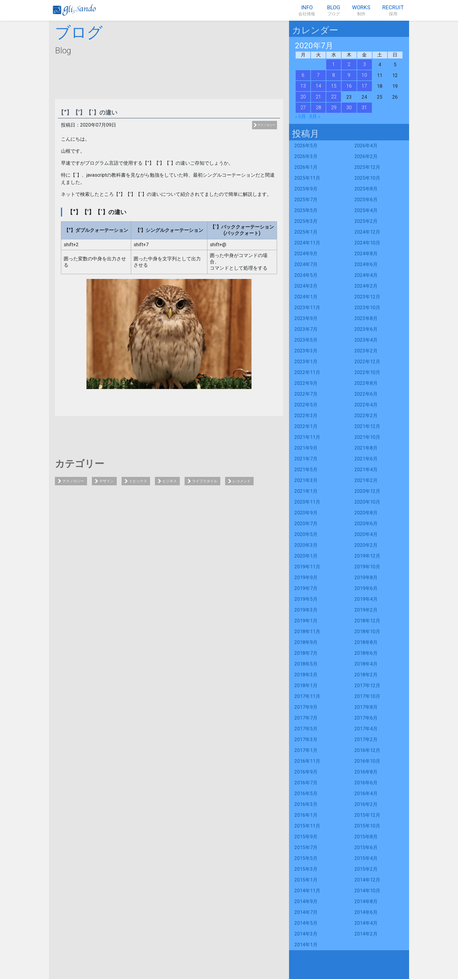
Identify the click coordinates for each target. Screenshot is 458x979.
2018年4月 (366, 664)
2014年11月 (307, 891)
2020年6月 (366, 523)
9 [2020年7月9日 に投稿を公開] (349, 75)
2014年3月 (306, 934)
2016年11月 (307, 761)
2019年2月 (366, 610)
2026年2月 (366, 156)
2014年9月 (306, 901)
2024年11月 (307, 243)
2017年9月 (306, 707)
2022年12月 (367, 361)
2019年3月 (306, 610)
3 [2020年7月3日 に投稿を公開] (364, 64)
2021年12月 (367, 426)
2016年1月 (306, 815)
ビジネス (169, 481)
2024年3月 (306, 286)
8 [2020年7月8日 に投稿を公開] (333, 75)
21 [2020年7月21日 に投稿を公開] (318, 97)
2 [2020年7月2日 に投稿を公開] (349, 64)
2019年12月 (367, 556)
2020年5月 (306, 534)
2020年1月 (306, 556)
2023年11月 (307, 307)
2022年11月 (307, 372)
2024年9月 (306, 253)
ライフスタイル (204, 481)
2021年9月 (306, 448)
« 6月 (300, 116)
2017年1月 (306, 750)
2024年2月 (366, 286)
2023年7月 (306, 329)
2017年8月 (366, 707)
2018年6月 (366, 653)
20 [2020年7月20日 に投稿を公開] (303, 97)
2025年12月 (367, 167)
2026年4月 (366, 145)
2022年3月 (306, 415)
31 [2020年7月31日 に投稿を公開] (364, 107)
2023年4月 (366, 340)
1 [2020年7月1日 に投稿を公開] (333, 64)
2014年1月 (306, 945)
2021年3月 (306, 480)
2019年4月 (366, 599)
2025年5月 (306, 210)
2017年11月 (307, 696)
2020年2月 (366, 545)
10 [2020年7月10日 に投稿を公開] (364, 75)
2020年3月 (306, 545)
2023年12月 (367, 297)
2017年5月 (306, 729)
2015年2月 (366, 869)
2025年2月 (366, 221)
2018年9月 (306, 642)
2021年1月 (306, 491)
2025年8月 (366, 189)
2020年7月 (306, 523)
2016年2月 (366, 804)
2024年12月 (367, 232)
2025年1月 (306, 232)
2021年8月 (366, 448)
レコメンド (242, 481)
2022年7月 (306, 394)
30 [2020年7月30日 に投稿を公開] (349, 107)
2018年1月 (306, 685)
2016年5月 (306, 793)
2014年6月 (366, 912)
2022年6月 (366, 394)
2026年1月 (306, 167)
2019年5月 (306, 599)
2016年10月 (367, 761)
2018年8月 (366, 642)
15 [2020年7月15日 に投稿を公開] (333, 86)
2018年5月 (306, 664)
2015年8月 (366, 837)
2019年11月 (307, 567)
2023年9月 (306, 318)
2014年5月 (306, 923)
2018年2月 (366, 675)
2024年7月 (306, 264)
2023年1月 (306, 361)
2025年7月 (306, 199)
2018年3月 (306, 675)
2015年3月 (306, 869)
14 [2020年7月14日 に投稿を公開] (318, 86)
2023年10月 (367, 307)
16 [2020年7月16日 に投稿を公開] (349, 86)
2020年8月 (366, 513)
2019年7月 (306, 588)
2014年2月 (366, 934)
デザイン (106, 481)
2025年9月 (306, 189)
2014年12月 (367, 880)
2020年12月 (367, 491)
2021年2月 (366, 480)
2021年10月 (367, 437)
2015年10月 (367, 826)
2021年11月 (307, 437)
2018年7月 (306, 653)
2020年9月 (306, 513)
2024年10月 (367, 243)
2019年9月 (306, 577)
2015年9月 (306, 837)
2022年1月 (306, 426)
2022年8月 (366, 383)
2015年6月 (366, 847)
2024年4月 (366, 275)
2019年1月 (306, 621)
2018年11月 (307, 631)
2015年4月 (366, 858)
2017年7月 (306, 718)
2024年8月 (366, 253)
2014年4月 (366, 923)
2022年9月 (306, 383)
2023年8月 (366, 318)
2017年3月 (306, 739)
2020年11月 (307, 502)
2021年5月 (306, 469)
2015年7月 (306, 847)
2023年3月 (306, 351)
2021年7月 (306, 459)
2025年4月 (366, 210)
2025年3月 (306, 221)
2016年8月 (366, 772)
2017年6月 (366, 718)
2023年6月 (366, 329)
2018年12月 (367, 621)
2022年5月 (306, 405)
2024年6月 (366, 264)
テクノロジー (267, 125)
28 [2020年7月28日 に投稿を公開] (318, 107)
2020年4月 (366, 534)
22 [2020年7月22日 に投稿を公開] (333, 97)
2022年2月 (366, 415)
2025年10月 (367, 178)
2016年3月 (306, 804)
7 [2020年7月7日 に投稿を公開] (318, 75)
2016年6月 (366, 783)
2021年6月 (366, 459)
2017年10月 (367, 696)
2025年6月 (366, 199)
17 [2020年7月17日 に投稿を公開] (364, 86)
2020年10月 (367, 502)
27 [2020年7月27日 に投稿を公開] (303, 107)
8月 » (314, 116)
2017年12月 (367, 685)
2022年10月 (367, 372)
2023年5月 (306, 340)
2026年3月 (306, 156)
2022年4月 (366, 405)
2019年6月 (366, 588)
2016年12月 (367, 750)
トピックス (138, 481)
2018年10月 (367, 631)
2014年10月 (367, 891)
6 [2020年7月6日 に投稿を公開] (303, 75)
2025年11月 (307, 178)
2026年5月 (306, 145)
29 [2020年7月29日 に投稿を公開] (333, 107)
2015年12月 (367, 815)
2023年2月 (366, 351)
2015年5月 (306, 858)
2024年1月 (306, 297)
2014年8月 (366, 901)
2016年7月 (306, 783)
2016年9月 (306, 772)
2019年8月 (366, 577)
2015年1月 (306, 880)
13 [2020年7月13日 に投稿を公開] (303, 86)
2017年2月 (366, 739)
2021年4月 (366, 469)
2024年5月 (306, 275)
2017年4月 (366, 729)
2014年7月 (306, 912)
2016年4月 (366, 793)
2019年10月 (367, 567)
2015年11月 (307, 826)
